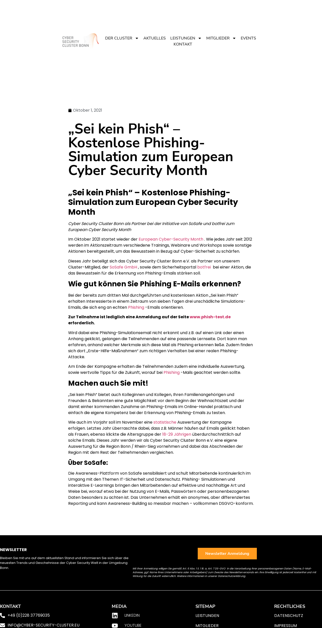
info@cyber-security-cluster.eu (43, 625)
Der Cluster (122, 38)
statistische (164, 422)
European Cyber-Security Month (171, 239)
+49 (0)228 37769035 (29, 615)
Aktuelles (154, 38)
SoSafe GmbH (123, 267)
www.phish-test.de (210, 317)
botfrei (204, 267)
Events (248, 38)
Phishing (136, 307)
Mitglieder (221, 38)
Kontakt (183, 44)
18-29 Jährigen (176, 434)
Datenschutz (288, 615)
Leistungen (186, 38)
